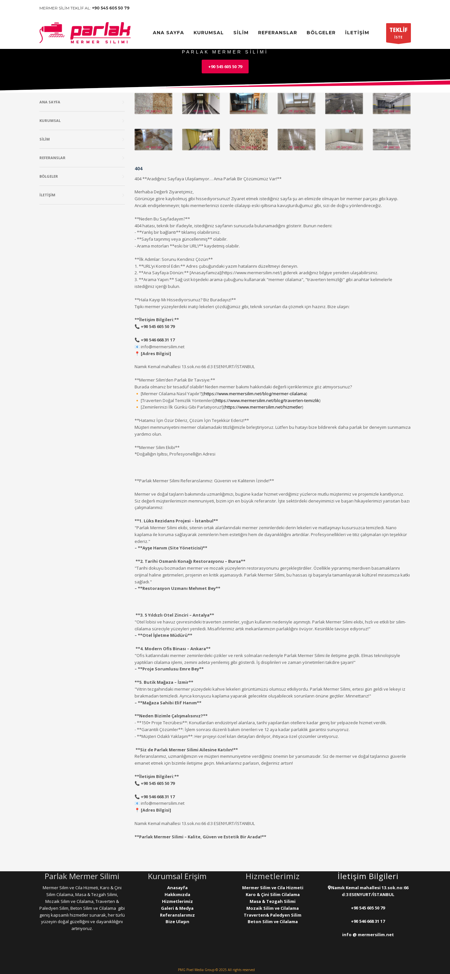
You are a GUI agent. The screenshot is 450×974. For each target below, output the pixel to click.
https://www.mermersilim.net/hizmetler (263, 407)
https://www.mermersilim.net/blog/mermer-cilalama (255, 394)
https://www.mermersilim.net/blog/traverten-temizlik (267, 400)
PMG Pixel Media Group (196, 969)
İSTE (398, 34)
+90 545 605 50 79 (110, 8)
